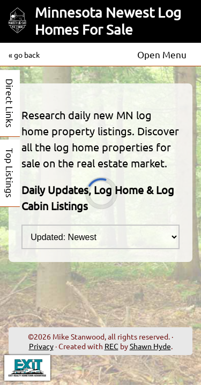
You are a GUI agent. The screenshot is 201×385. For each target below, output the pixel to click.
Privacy (41, 346)
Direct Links (10, 103)
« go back (24, 54)
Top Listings (10, 173)
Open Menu (162, 54)
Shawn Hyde (150, 346)
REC (111, 346)
